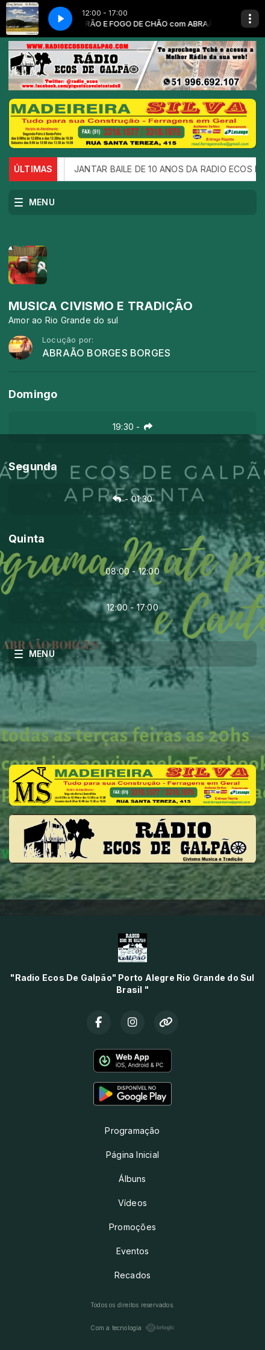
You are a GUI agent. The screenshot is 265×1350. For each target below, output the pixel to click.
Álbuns (132, 1179)
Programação (132, 1130)
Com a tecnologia (132, 1328)
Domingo (32, 394)
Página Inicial (132, 1154)
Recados (132, 1275)
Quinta (26, 538)
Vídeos (132, 1203)
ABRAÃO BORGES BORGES (106, 353)
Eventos (132, 1251)
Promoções (132, 1227)
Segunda (32, 466)
